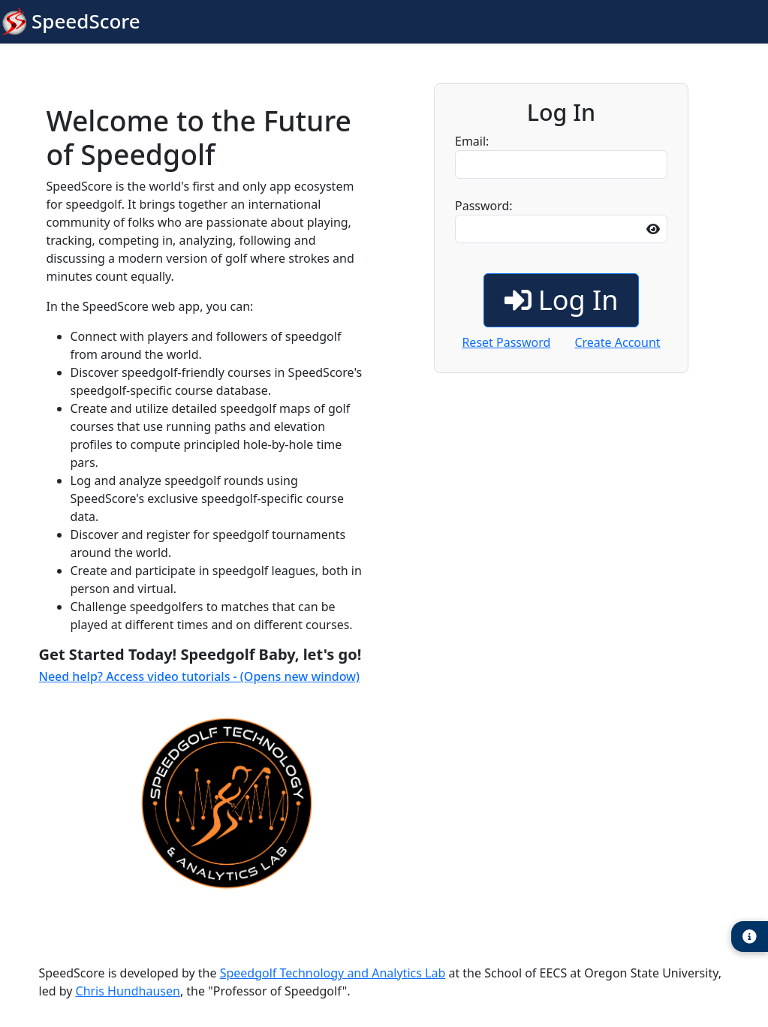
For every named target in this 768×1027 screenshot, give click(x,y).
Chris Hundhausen (128, 991)
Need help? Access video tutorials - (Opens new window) (199, 676)
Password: (561, 220)
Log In (561, 300)
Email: (561, 156)
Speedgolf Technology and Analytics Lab (333, 973)
